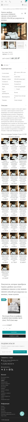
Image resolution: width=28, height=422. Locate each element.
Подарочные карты (5, 399)
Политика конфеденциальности (8, 414)
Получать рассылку (20, 351)
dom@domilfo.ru (6, 367)
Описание (4, 105)
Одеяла (2, 380)
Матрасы (3, 394)
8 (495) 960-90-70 (8, 364)
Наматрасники (4, 382)
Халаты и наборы (5, 390)
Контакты (3, 411)
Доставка (3, 407)
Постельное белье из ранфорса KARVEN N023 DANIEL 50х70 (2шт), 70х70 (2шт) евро (12, 318)
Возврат (3, 409)
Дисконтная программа (6, 412)
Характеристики (6, 68)
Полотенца (3, 386)
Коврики (3, 388)
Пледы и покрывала (5, 383)
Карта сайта (3, 415)
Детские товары (4, 385)
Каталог (4, 5)
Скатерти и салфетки (5, 393)
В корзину (14, 332)
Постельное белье (5, 377)
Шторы (2, 391)
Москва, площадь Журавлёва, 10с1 (10, 360)
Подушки (3, 378)
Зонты (2, 397)
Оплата (2, 406)
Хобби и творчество (5, 396)
